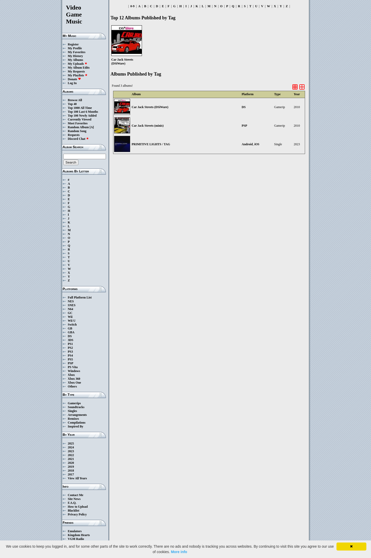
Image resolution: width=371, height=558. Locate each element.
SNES (71, 305)
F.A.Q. (72, 503)
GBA (71, 332)
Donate (74, 79)
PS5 (70, 359)
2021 (71, 459)
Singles (72, 411)
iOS (256, 144)
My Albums (75, 60)
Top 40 (72, 104)
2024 (71, 447)
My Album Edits (79, 67)
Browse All (75, 100)
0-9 (132, 6)
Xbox (71, 375)
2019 (71, 466)
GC (70, 313)
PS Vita (73, 367)
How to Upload (78, 506)
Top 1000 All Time (80, 108)
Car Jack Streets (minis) (148, 125)
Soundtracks (76, 407)
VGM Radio (76, 539)
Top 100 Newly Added (82, 115)
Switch (72, 324)
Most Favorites (78, 123)
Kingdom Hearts (79, 535)
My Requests (76, 71)
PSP (70, 363)
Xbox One (74, 382)
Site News (74, 499)
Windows (74, 371)
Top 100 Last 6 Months (83, 112)
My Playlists (78, 75)
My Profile (75, 48)
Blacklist (73, 510)
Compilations (77, 422)
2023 (71, 451)
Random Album (78, 127)
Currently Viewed (79, 119)
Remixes (73, 418)
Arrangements (77, 415)
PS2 (70, 348)
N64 (70, 309)
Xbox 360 (74, 379)
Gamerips (74, 403)
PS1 (70, 344)
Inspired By (75, 426)
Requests (74, 135)
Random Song (77, 131)
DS (70, 336)
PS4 (70, 355)
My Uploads (77, 64)
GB (70, 328)
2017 (71, 474)
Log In (72, 83)
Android (247, 144)
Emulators (75, 531)
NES (71, 301)
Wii (70, 317)
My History (75, 56)
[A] (92, 127)
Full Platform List (80, 297)
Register (73, 44)
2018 (71, 470)
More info (179, 552)
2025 (71, 443)
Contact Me (75, 495)
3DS (70, 340)
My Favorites (76, 52)
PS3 (70, 351)
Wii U (71, 320)
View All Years (77, 478)
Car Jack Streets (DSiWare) (150, 107)
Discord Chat (78, 139)
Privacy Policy (77, 514)
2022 (71, 455)
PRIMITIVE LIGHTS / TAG (151, 144)
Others (72, 386)
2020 (71, 463)
